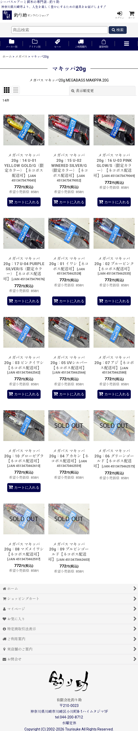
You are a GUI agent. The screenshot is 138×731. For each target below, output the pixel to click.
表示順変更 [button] (82, 91)
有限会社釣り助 (69, 700)
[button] (126, 44)
